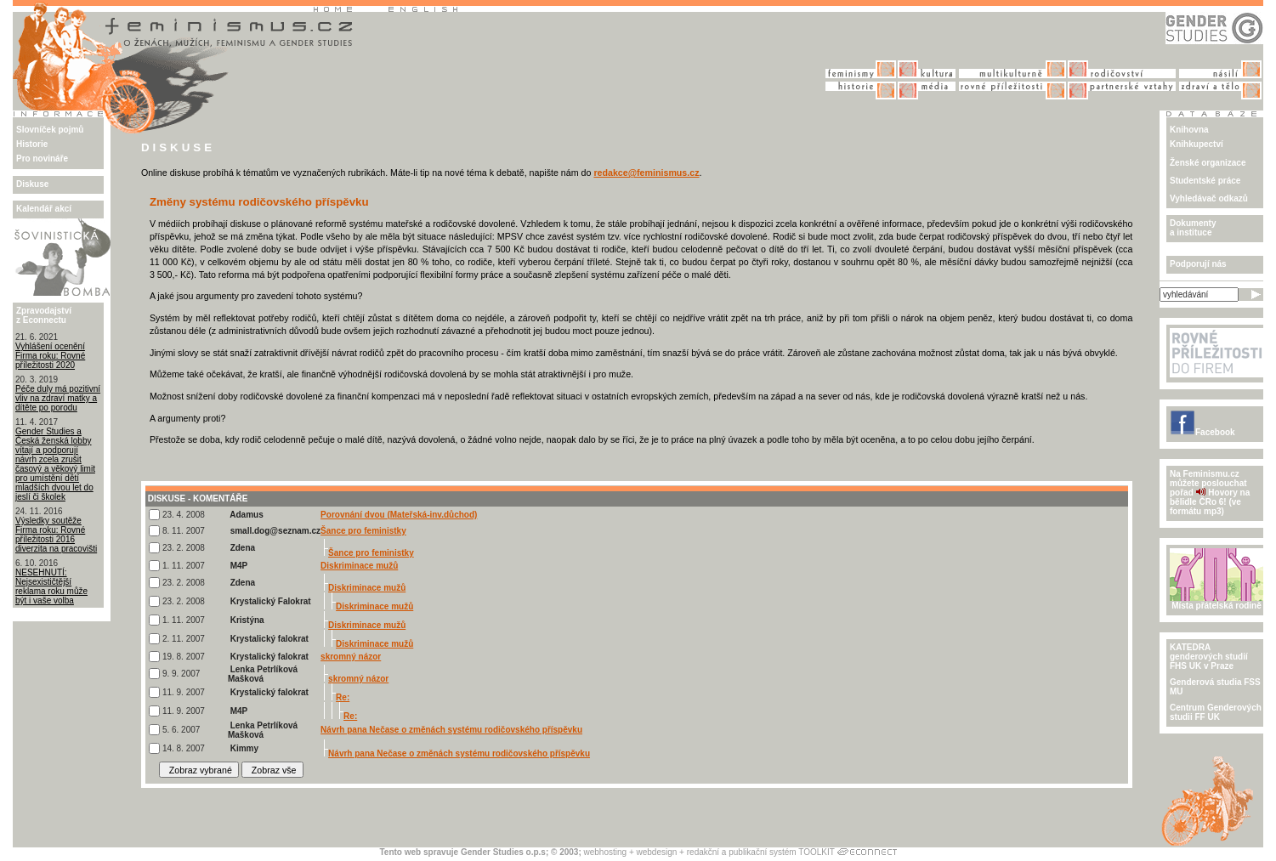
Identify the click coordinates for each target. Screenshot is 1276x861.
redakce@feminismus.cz (646, 172)
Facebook (1202, 432)
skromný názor (350, 656)
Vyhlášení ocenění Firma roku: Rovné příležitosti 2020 (50, 356)
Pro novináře (42, 158)
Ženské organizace (1207, 162)
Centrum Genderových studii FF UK (1216, 712)
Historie (32, 144)
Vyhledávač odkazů (1209, 198)
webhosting (605, 852)
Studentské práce (1205, 180)
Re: (342, 697)
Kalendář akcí (43, 208)
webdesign (657, 852)
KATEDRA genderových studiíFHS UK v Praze (1209, 657)
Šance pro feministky (363, 530)
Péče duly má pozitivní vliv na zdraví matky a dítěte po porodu (57, 398)
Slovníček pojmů (49, 129)
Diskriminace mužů (359, 565)
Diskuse (32, 184)
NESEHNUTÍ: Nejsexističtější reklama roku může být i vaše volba (51, 586)
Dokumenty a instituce (1193, 227)
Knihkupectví (1196, 144)
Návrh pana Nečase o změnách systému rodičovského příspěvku (451, 729)
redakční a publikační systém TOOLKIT (761, 852)
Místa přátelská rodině (1216, 601)
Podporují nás (1198, 264)
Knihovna (1189, 129)
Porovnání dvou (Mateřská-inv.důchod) (398, 514)
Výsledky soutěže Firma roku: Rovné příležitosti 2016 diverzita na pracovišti (56, 534)
